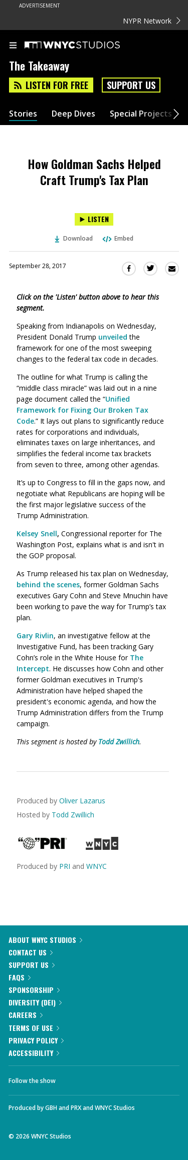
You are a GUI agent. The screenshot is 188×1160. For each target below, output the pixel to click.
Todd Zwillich (73, 814)
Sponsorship (34, 989)
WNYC (96, 866)
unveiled (112, 337)
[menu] (13, 46)
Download (74, 238)
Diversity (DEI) (35, 1002)
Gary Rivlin (35, 635)
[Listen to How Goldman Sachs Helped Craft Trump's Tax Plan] (94, 219)
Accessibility (34, 1052)
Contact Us (31, 952)
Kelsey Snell (37, 533)
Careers (26, 1014)
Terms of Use (34, 1027)
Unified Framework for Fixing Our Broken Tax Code (82, 410)
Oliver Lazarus (82, 800)
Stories (23, 114)
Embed (117, 238)
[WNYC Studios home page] (85, 45)
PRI (64, 866)
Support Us (131, 85)
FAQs (20, 977)
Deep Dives (73, 114)
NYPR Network (151, 21)
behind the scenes (48, 584)
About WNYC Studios (45, 939)
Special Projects (141, 114)
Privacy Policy (36, 1040)
